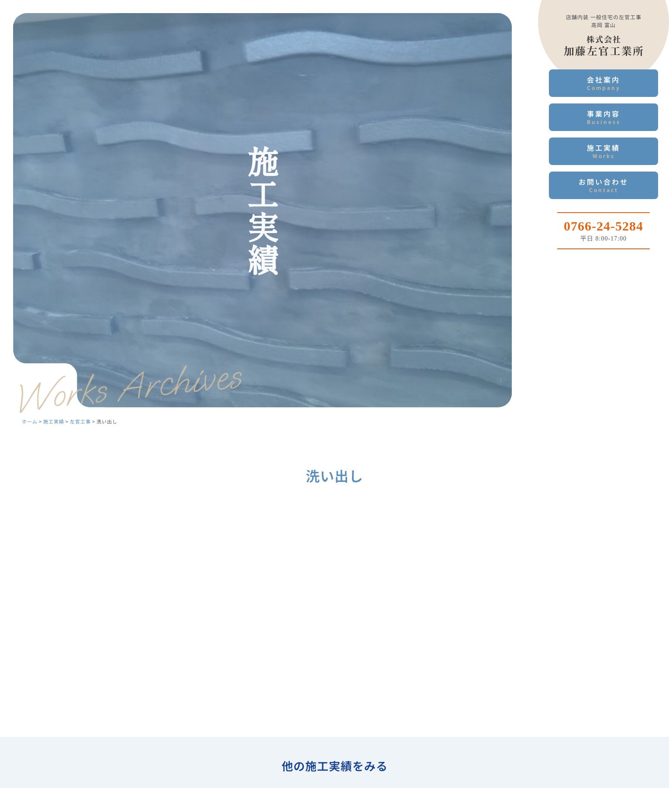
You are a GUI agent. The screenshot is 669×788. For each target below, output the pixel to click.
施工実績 (603, 150)
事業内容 (603, 116)
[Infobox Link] (603, 227)
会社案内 (603, 82)
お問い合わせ (603, 184)
